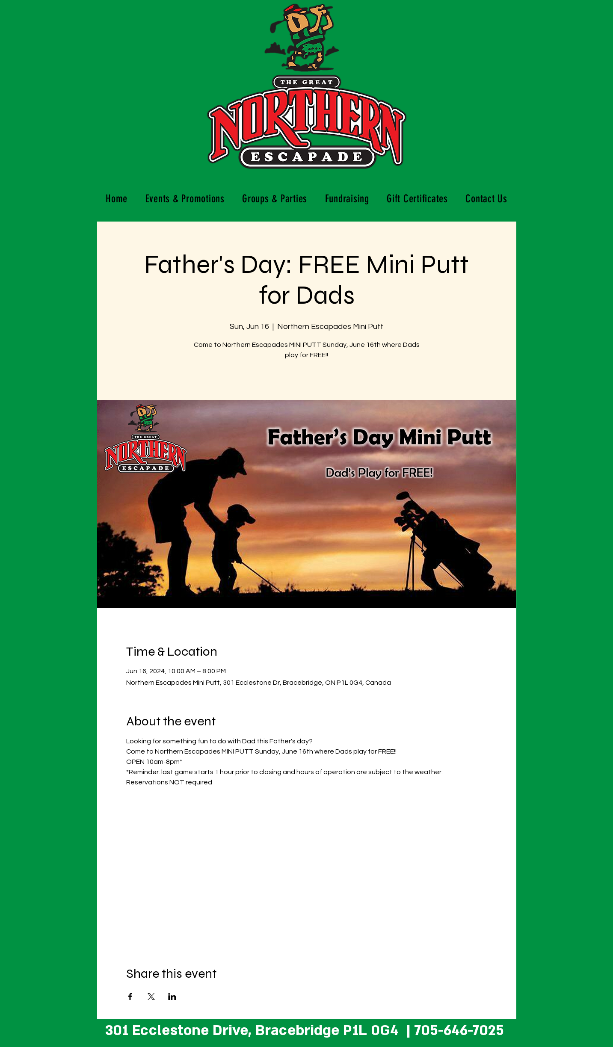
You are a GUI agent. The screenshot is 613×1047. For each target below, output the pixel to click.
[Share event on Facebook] (130, 996)
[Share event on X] (151, 996)
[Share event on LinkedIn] (172, 996)
